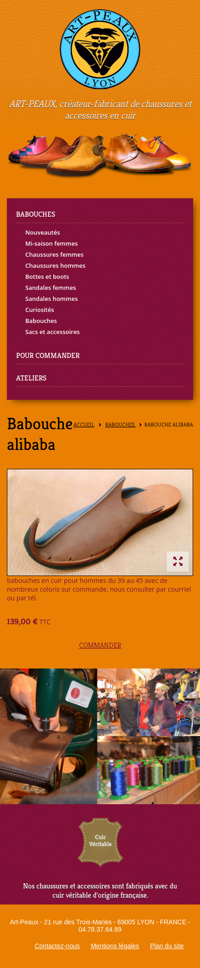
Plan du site (166, 946)
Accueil (84, 424)
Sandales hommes (51, 298)
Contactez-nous (57, 946)
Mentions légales (115, 946)
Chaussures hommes (55, 265)
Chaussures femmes (54, 254)
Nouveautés (42, 232)
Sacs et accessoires (52, 332)
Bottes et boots (47, 276)
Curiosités (39, 309)
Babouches (41, 321)
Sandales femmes (50, 287)
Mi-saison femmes (51, 243)
